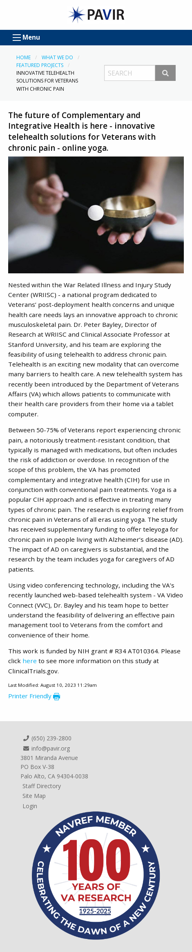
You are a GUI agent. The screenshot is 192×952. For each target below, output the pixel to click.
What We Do (57, 57)
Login (29, 806)
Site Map (34, 796)
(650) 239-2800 (46, 738)
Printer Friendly (34, 696)
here (30, 661)
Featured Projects (39, 65)
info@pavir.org (46, 748)
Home (23, 57)
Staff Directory (41, 786)
